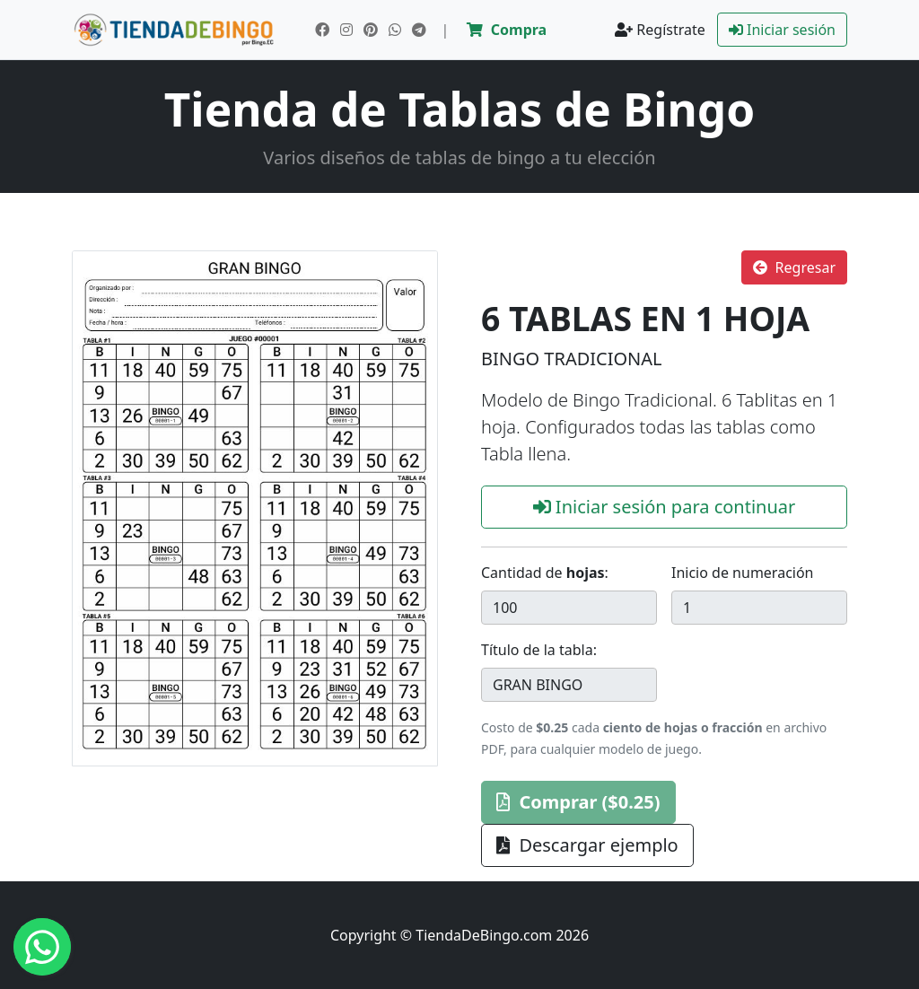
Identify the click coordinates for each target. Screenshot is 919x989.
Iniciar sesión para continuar (664, 506)
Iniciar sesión (782, 29)
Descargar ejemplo (587, 845)
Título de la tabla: (539, 650)
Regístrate (660, 29)
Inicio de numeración (742, 572)
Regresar (794, 267)
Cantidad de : (544, 572)
